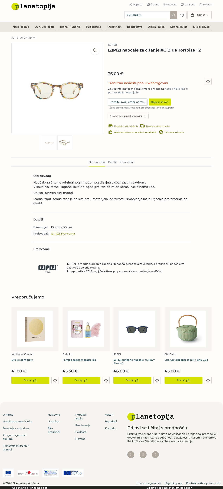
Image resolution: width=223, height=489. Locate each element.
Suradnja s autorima (16, 428)
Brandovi (111, 421)
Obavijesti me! (160, 102)
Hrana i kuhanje (70, 26)
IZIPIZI (112, 44)
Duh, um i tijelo (44, 26)
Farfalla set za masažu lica (79, 359)
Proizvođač (127, 162)
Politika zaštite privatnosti (203, 483)
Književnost (114, 26)
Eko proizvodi (201, 26)
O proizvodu (97, 162)
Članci (152, 4)
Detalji (112, 162)
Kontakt (110, 428)
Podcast (170, 4)
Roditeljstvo (134, 26)
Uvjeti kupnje (173, 483)
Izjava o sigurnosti (149, 483)
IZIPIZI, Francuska (63, 233)
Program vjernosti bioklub (15, 436)
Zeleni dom (27, 38)
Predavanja (82, 425)
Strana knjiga (179, 26)
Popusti (136, 4)
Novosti (80, 438)
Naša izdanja (21, 26)
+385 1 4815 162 (175, 88)
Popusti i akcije (81, 416)
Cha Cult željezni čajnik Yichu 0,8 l (186, 359)
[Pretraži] (173, 15)
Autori (109, 414)
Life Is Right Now (22, 359)
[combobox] (147, 15)
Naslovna (54, 414)
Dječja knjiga (156, 26)
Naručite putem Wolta (17, 421)
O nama (8, 414)
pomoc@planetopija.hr (123, 92)
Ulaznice (188, 4)
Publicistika (93, 26)
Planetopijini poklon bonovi (16, 447)
